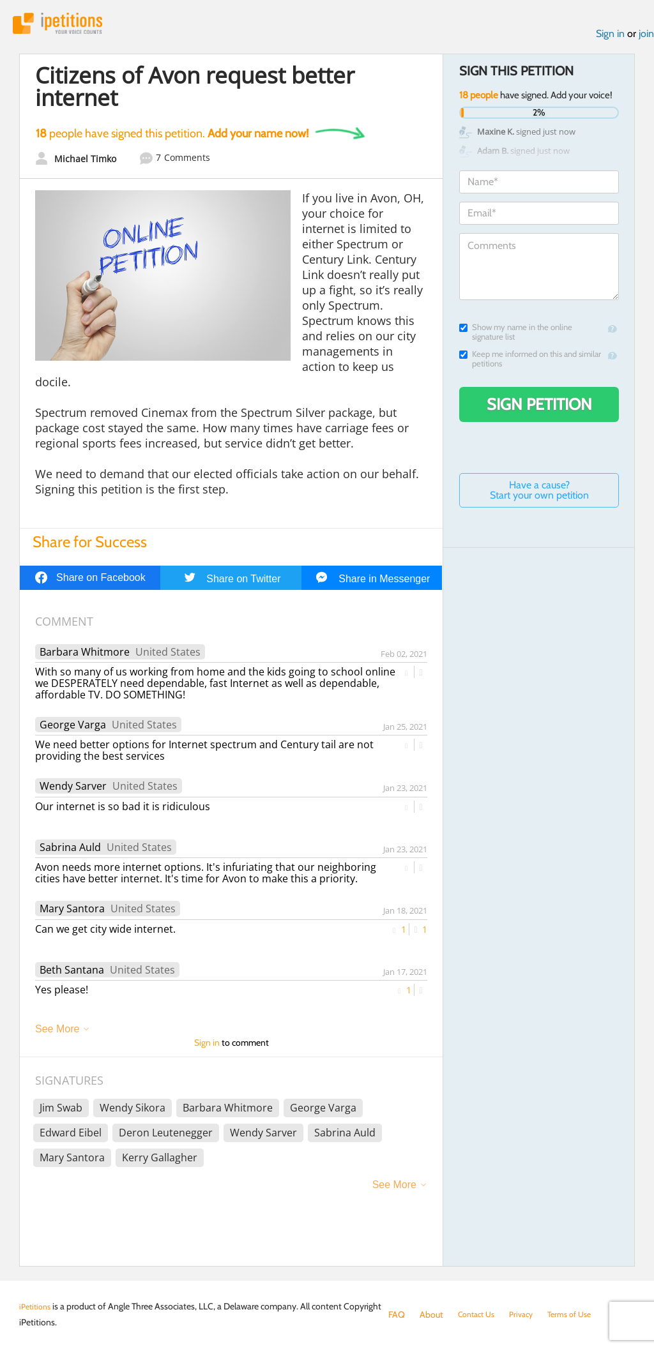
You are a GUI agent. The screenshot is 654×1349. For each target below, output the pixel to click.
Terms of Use (581, 1314)
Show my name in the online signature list (515, 335)
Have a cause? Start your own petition (539, 494)
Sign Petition (539, 408)
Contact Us (479, 1314)
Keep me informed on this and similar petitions (530, 362)
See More (57, 1032)
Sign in (610, 37)
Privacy (528, 1314)
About (431, 1314)
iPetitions (66, 25)
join (646, 37)
